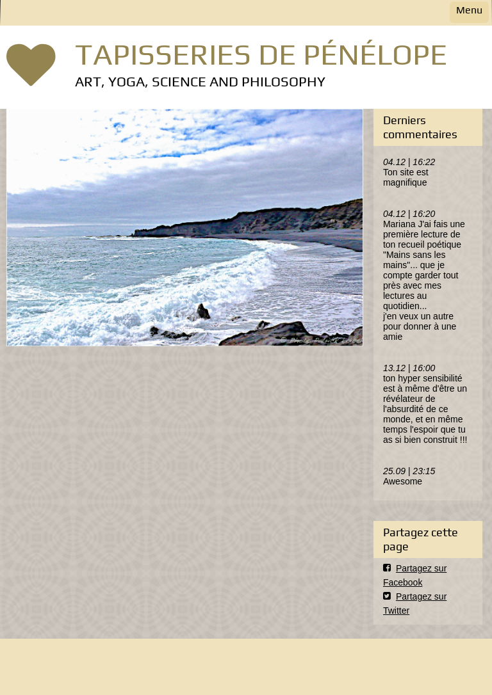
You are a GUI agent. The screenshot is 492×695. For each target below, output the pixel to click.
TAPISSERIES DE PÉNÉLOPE (261, 53)
